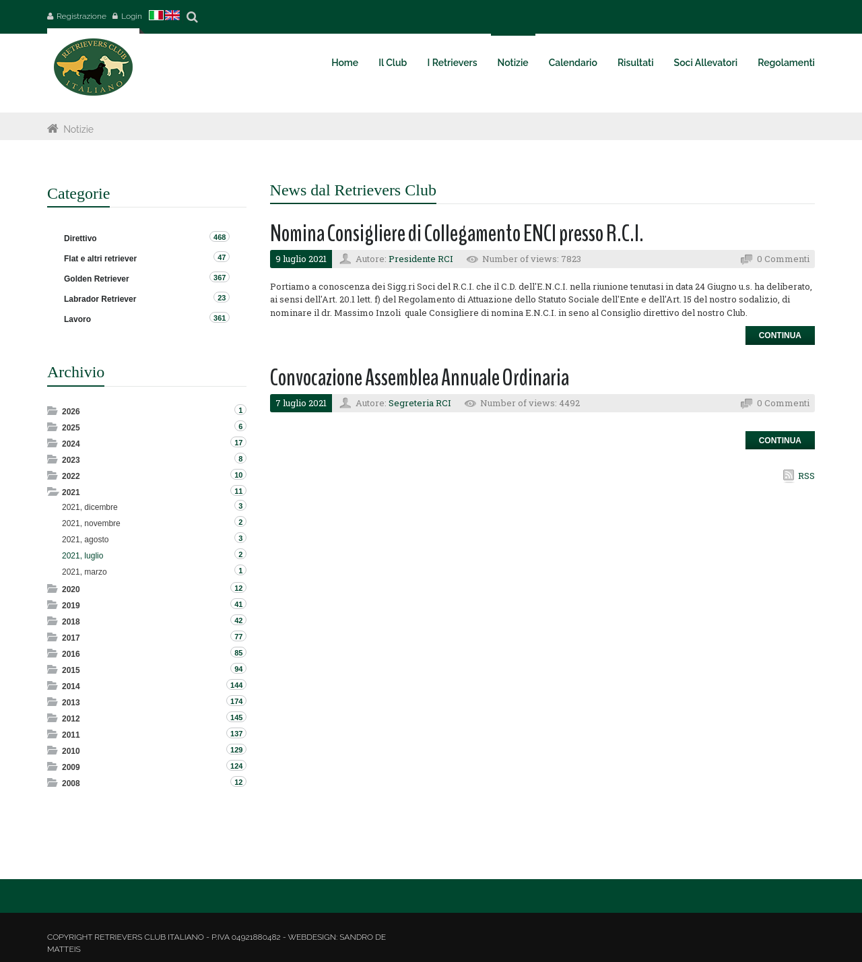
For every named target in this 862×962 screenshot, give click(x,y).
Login (131, 16)
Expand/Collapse (53, 410)
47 (222, 257)
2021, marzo (84, 572)
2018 (71, 622)
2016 (71, 654)
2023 (71, 460)
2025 (71, 427)
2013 (71, 702)
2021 (71, 492)
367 (219, 278)
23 (222, 298)
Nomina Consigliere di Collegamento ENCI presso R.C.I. (457, 233)
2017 (71, 638)
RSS (806, 476)
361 (219, 318)
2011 (71, 735)
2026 (71, 411)
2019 (71, 605)
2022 (71, 476)
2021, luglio (82, 555)
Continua (780, 335)
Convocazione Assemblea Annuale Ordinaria (419, 377)
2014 (71, 686)
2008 (71, 783)
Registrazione (81, 16)
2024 (71, 444)
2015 (71, 670)
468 (219, 237)
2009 (71, 767)
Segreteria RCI (420, 403)
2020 (71, 589)
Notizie (78, 129)
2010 (71, 751)
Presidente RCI (421, 259)
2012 (71, 719)
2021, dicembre (90, 507)
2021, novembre (91, 523)
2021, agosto (85, 539)
